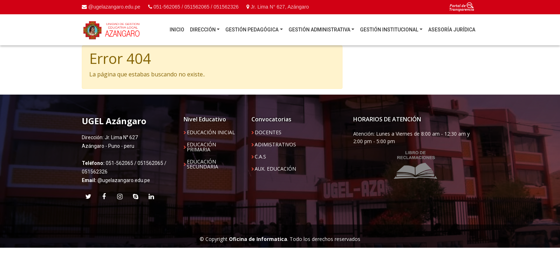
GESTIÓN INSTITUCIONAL (389, 29)
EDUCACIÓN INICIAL (211, 132)
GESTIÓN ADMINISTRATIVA (319, 29)
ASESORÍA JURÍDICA (451, 29)
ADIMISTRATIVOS (275, 144)
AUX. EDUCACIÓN (275, 168)
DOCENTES (268, 132)
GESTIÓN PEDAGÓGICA (252, 29)
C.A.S (260, 156)
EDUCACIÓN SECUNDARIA (202, 164)
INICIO (177, 29)
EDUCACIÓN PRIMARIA (201, 147)
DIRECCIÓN (203, 29)
